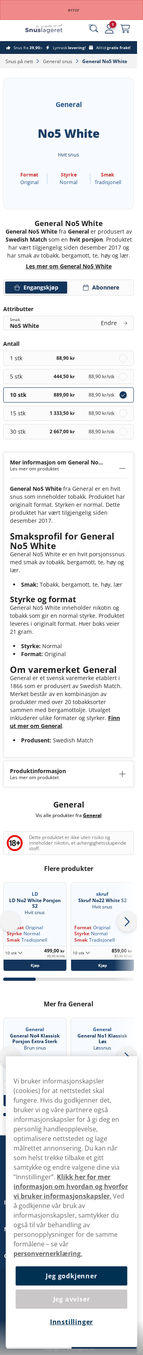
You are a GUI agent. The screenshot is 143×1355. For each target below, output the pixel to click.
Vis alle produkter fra (69, 815)
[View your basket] (125, 29)
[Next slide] (127, 922)
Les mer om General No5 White (69, 266)
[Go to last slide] (10, 922)
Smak (13, 939)
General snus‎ (58, 61)
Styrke (14, 933)
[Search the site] (93, 29)
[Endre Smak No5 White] (68, 323)
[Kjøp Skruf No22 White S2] (102, 965)
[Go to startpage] (51, 28)
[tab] (19, 979)
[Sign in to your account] (109, 29)
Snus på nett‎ (20, 61)
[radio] (68, 358)
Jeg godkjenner (71, 1276)
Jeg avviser (71, 1299)
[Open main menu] (12, 29)
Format (82, 927)
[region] (71, 1201)
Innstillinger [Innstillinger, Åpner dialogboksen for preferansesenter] (71, 1321)
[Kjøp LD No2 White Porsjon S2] (35, 965)
